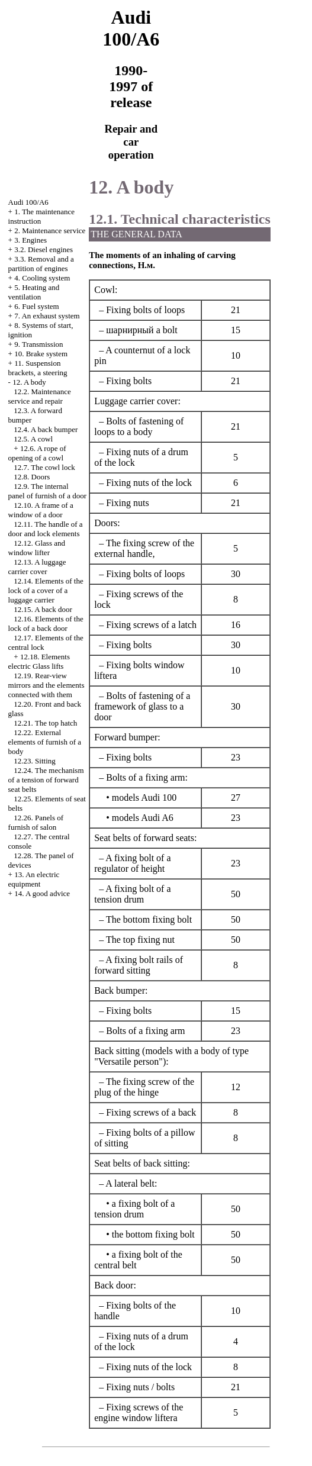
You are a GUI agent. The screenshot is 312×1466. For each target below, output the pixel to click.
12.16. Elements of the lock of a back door (45, 623)
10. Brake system (40, 353)
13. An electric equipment (34, 879)
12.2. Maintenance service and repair (39, 396)
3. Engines (30, 240)
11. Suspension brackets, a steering (37, 368)
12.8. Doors (32, 476)
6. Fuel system (36, 306)
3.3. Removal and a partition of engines (41, 263)
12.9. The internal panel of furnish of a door (47, 491)
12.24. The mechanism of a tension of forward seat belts (46, 780)
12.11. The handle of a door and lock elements (45, 529)
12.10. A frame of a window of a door (40, 510)
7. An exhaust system (47, 315)
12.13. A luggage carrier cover (37, 567)
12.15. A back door (43, 609)
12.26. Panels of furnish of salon (36, 822)
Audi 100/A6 (28, 202)
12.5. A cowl (33, 438)
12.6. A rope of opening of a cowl (37, 453)
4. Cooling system (42, 277)
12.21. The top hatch (45, 722)
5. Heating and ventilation (34, 292)
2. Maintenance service (49, 230)
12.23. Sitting (34, 760)
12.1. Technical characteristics (180, 219)
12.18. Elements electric (39, 661)
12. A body (29, 382)
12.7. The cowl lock (44, 467)
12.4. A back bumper (46, 429)
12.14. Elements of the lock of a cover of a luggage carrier (45, 590)
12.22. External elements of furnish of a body (44, 742)
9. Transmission (38, 344)
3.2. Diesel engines (43, 249)
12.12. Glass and (36, 548)
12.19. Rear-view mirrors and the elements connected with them (46, 685)
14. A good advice (42, 893)
